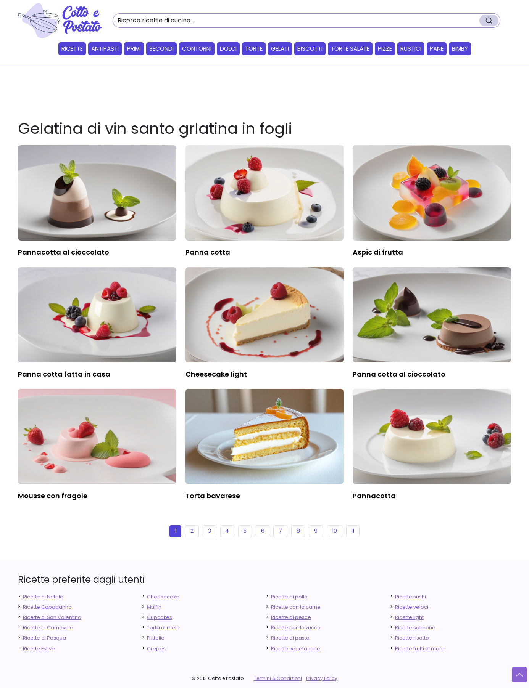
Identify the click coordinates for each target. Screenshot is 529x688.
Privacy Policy (321, 678)
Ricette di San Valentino (52, 617)
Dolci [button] (228, 49)
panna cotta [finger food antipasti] (207, 252)
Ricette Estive (39, 648)
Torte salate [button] (350, 49)
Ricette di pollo (289, 596)
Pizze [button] (385, 49)
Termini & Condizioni (278, 678)
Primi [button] (134, 49)
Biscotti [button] (310, 49)
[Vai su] (519, 674)
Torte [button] (254, 49)
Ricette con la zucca (296, 627)
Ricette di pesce (291, 617)
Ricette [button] (72, 49)
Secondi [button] (161, 49)
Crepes (156, 648)
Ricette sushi (410, 596)
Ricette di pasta (290, 638)
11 (352, 531)
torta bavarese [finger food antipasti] (212, 495)
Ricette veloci (411, 607)
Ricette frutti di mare (420, 648)
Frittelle (156, 638)
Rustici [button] (410, 49)
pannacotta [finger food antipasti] (374, 495)
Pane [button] (437, 49)
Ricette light (409, 617)
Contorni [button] (196, 49)
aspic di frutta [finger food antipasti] (378, 252)
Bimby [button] (460, 49)
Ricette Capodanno (47, 607)
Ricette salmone (415, 627)
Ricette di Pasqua (44, 638)
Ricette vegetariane (295, 648)
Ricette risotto (412, 638)
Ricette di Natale (43, 596)
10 (334, 531)
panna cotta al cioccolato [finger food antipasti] (399, 374)
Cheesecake (163, 596)
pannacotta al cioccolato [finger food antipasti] (63, 252)
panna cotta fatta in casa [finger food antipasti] (64, 374)
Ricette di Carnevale (48, 627)
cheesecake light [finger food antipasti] (216, 374)
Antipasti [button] (105, 49)
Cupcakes (159, 617)
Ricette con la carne (296, 607)
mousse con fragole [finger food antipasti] (52, 495)
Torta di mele (163, 627)
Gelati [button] (280, 49)
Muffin (154, 607)
